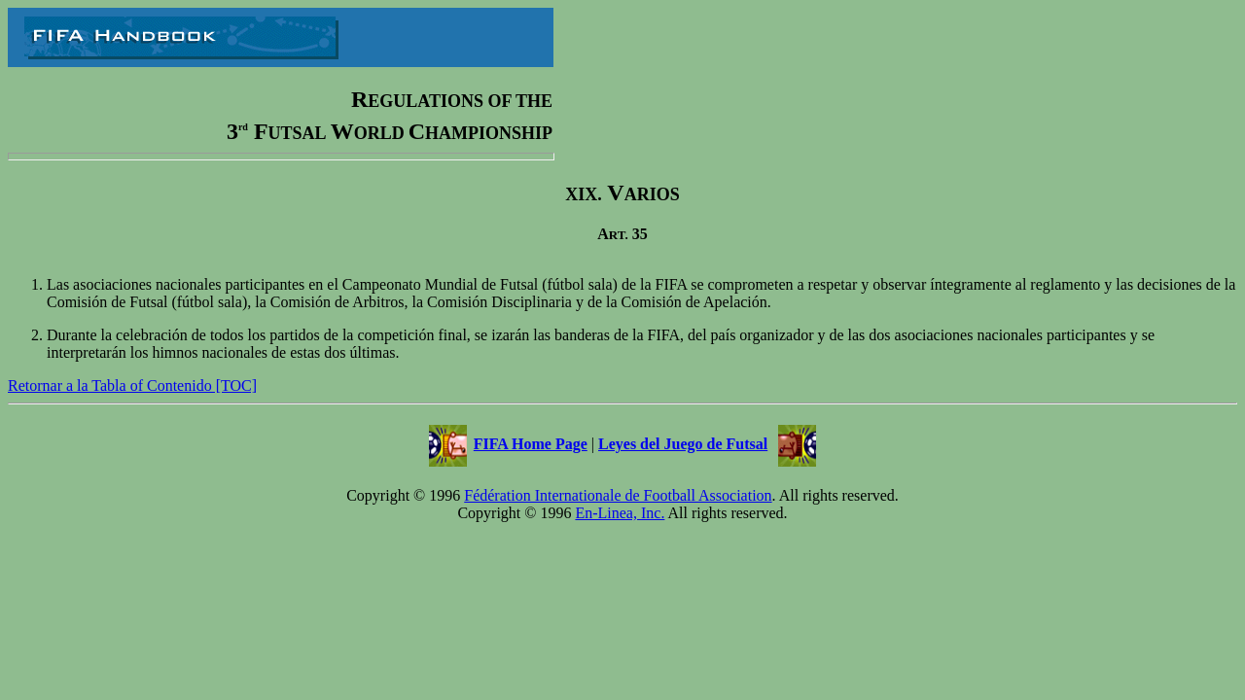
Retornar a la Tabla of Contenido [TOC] (132, 385)
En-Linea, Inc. (619, 513)
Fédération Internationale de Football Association (617, 495)
